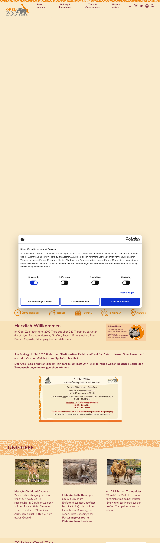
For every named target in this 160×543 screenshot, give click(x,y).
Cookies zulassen (120, 301)
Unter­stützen (116, 6)
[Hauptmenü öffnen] (130, 6)
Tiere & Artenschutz (92, 6)
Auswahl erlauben (80, 301)
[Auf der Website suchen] (152, 6)
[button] (136, 6)
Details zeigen (127, 293)
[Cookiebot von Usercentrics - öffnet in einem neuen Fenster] (128, 239)
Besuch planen (41, 6)
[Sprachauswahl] (141, 6)
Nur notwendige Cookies (40, 301)
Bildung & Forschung (65, 6)
